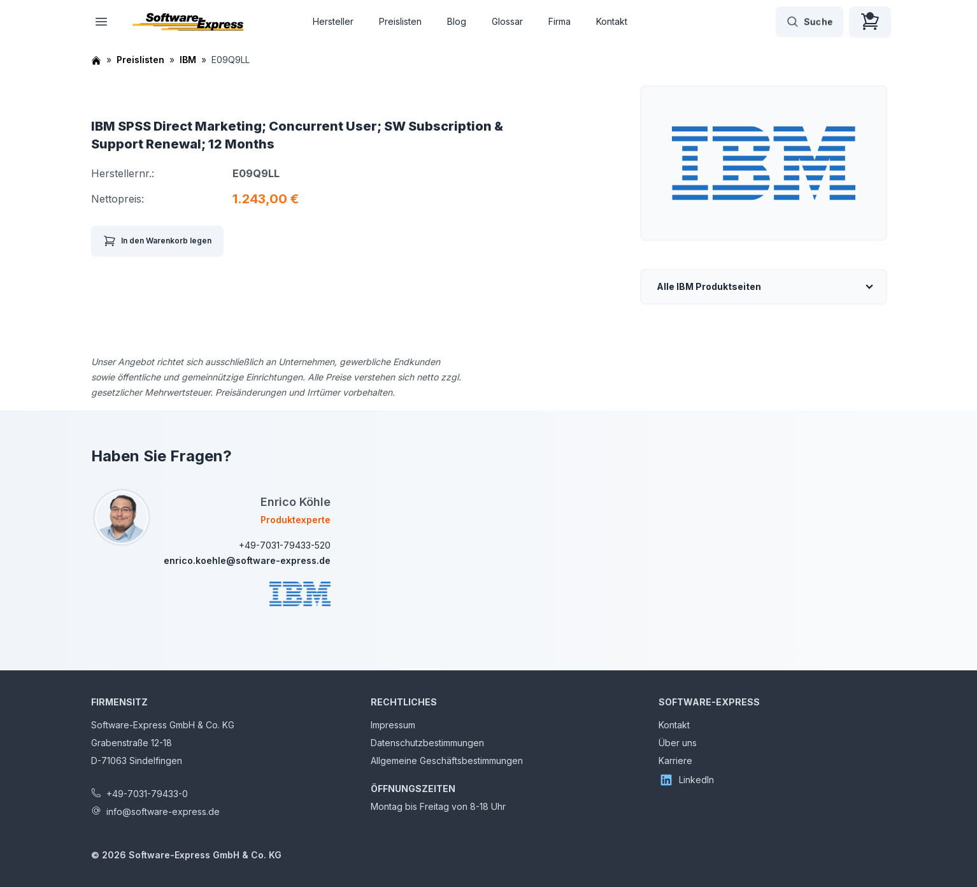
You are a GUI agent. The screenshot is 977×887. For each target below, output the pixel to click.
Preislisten (400, 21)
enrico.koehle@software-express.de (247, 560)
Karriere (675, 760)
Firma (559, 21)
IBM (188, 59)
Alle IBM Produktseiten (709, 286)
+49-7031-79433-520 (285, 545)
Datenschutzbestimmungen (427, 742)
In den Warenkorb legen (157, 240)
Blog (456, 21)
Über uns (678, 742)
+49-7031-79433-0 (147, 793)
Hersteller (333, 21)
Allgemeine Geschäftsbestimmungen (447, 760)
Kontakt (611, 21)
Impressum (393, 724)
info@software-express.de (163, 811)
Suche (809, 21)
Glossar (507, 21)
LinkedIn (686, 780)
